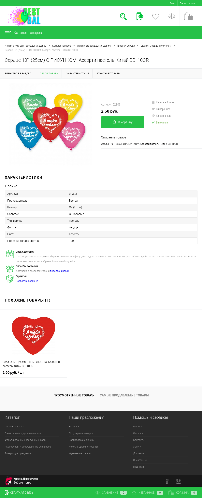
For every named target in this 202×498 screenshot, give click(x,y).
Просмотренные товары (73, 395)
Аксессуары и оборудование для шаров (28, 446)
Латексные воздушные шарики (23, 433)
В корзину (123, 122)
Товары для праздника (18, 453)
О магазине (140, 460)
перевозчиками (59, 270)
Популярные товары (81, 433)
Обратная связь (19, 492)
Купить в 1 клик (163, 102)
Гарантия (138, 466)
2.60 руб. (109, 111)
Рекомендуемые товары (83, 446)
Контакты (139, 439)
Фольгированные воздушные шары (25, 439)
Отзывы (138, 433)
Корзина (182, 492)
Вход (172, 3)
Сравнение (111, 492)
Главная (137, 426)
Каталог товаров (23, 33)
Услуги (137, 446)
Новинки (74, 426)
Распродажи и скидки (81, 439)
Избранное (147, 492)
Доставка (138, 453)
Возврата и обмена (27, 280)
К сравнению (161, 116)
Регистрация (187, 3)
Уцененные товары (80, 453)
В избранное (161, 109)
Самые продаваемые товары (124, 395)
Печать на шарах (14, 426)
